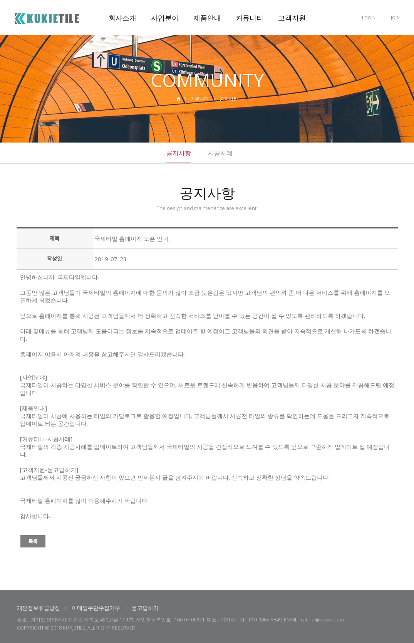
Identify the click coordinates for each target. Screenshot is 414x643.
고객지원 (292, 17)
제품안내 (207, 17)
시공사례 (220, 153)
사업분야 (165, 17)
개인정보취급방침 (38, 607)
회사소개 (122, 17)
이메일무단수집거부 (96, 607)
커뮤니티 (249, 17)
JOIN (395, 17)
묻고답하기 (145, 607)
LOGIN (368, 17)
